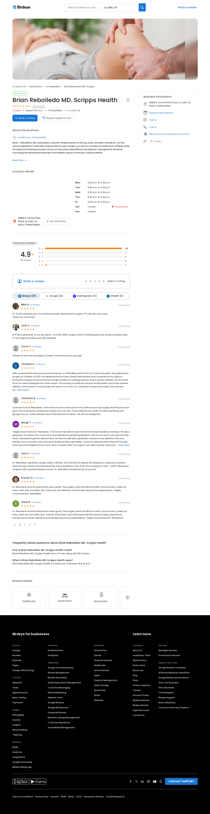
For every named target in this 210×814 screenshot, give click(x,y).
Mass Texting (19, 697)
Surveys (16, 719)
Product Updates (141, 685)
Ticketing (17, 734)
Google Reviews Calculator (172, 667)
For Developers (166, 692)
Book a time (139, 665)
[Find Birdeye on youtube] (154, 781)
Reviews (16, 655)
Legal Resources (141, 710)
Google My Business (58, 707)
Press (135, 680)
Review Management (59, 672)
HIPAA (71, 796)
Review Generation (57, 677)
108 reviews (39, 106)
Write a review (187, 7)
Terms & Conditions (22, 796)
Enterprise (53, 655)
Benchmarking (19, 729)
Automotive (100, 650)
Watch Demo (139, 660)
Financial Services (103, 660)
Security (54, 796)
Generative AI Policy (94, 796)
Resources (138, 670)
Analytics (17, 752)
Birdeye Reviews (141, 700)
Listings (16, 650)
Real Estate (100, 690)
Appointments (20, 692)
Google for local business (61, 667)
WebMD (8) (114, 296)
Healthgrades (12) (85, 296)
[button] (35, 524)
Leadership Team (142, 655)
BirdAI (15, 747)
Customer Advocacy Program (174, 707)
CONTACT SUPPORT (181, 781)
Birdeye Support (167, 697)
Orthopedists (53, 86)
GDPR (63, 796)
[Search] (142, 7)
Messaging (18, 714)
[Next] (127, 597)
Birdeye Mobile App (22, 766)
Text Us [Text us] (153, 120)
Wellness (98, 700)
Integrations (18, 756)
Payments (17, 702)
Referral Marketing (57, 692)
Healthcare (35, 86)
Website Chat (55, 697)
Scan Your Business (168, 682)
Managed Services (168, 650)
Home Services (101, 670)
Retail (97, 695)
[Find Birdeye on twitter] (136, 781)
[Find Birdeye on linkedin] (142, 781)
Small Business (55, 650)
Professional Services (169, 655)
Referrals (16, 660)
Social (15, 687)
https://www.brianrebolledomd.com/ (169, 134)
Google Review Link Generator (174, 677)
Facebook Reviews (57, 712)
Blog (135, 675)
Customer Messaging (59, 687)
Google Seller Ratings (23, 670)
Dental (97, 655)
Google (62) (54, 296)
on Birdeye (35, 304)
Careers (137, 690)
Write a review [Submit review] (25, 118)
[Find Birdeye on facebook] (130, 781)
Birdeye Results (141, 705)
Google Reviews (56, 702)
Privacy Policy (41, 796)
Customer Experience (59, 722)
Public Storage (101, 685)
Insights (16, 724)
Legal (96, 675)
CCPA (79, 796)
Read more (19, 160)
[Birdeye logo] (22, 7)
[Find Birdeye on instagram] (148, 781)
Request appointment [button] (161, 112)
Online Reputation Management (64, 682)
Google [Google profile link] (156, 141)
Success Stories (141, 695)
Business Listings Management (64, 717)
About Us (137, 650)
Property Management (105, 680)
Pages (15, 665)
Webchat (17, 682)
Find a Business (166, 687)
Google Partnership (22, 761)
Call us (152, 127)
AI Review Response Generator (174, 672)
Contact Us (139, 715)
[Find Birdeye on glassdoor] (161, 781)
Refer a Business (167, 702)
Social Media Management (61, 727)
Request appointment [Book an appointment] (57, 118)
